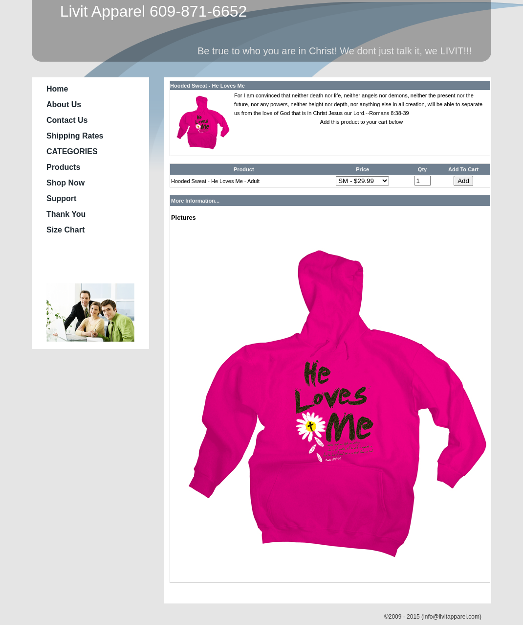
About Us (63, 104)
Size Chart (65, 230)
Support (61, 198)
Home (57, 89)
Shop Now (65, 183)
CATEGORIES (72, 151)
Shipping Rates (74, 136)
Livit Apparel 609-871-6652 (149, 11)
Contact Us (66, 120)
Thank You (66, 214)
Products (63, 167)
